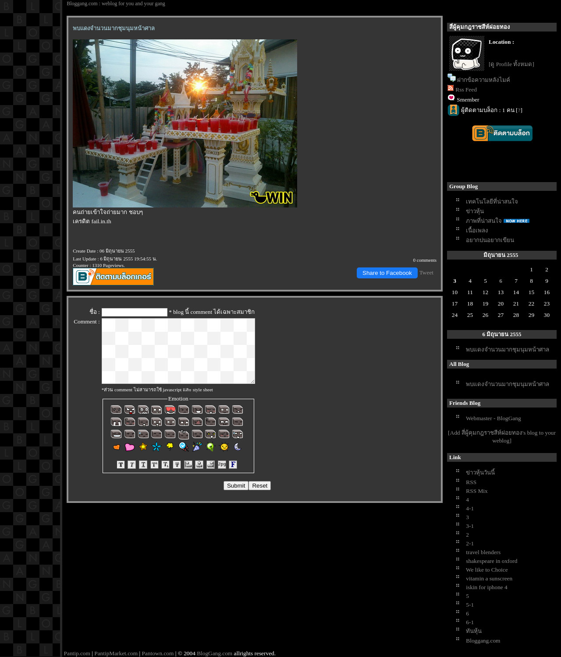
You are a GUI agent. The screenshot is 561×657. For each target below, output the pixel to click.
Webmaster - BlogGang (493, 418)
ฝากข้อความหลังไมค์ (483, 80)
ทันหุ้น (474, 631)
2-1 (470, 543)
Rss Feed (466, 89)
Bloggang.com (483, 640)
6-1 (470, 622)
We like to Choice (487, 569)
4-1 (470, 508)
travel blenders (483, 552)
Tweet (426, 272)
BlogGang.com (214, 653)
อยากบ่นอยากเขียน (490, 240)
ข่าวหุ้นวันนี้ (480, 472)
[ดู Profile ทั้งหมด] (511, 64)
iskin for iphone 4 (486, 587)
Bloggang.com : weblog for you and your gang (116, 3)
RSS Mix (476, 491)
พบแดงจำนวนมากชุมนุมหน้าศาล (507, 349)
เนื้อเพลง (477, 230)
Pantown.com (158, 653)
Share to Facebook (387, 273)
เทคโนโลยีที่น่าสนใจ (492, 201)
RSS (471, 482)
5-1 (470, 604)
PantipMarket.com (116, 653)
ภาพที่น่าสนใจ (484, 221)
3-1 (470, 526)
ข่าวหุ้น (475, 211)
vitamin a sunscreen (489, 578)
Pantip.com (77, 653)
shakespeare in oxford (491, 561)
